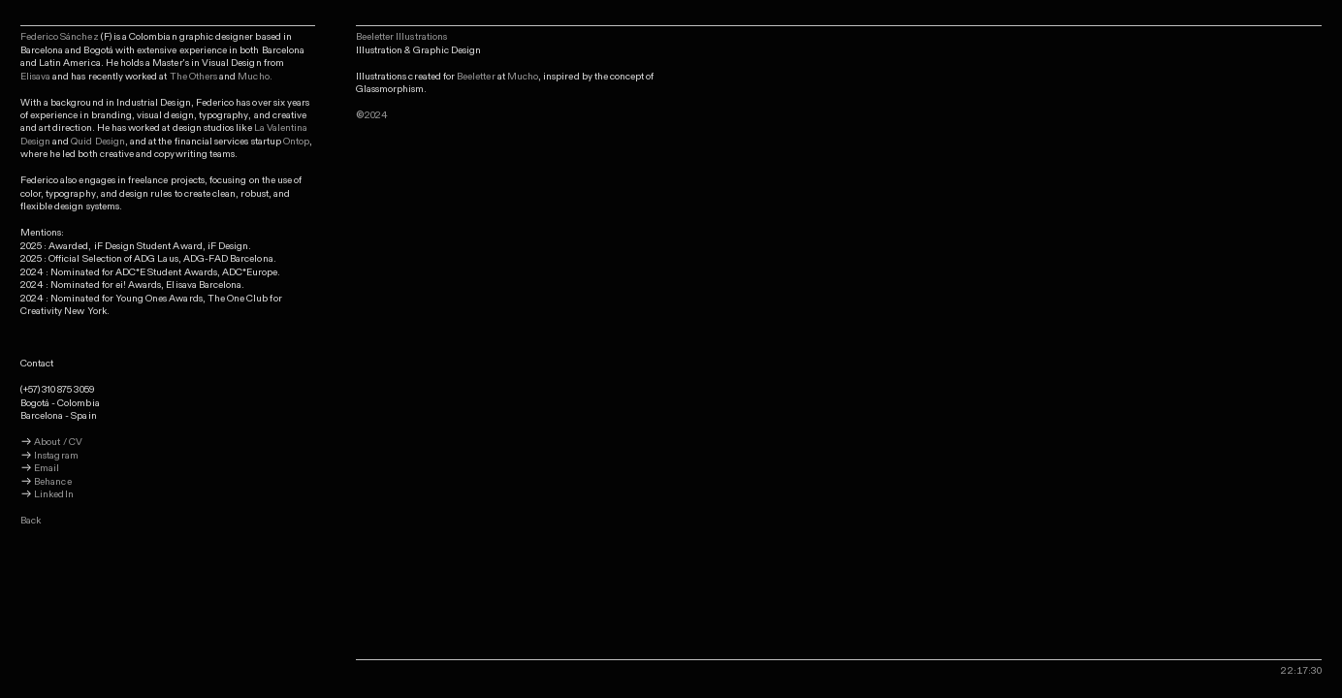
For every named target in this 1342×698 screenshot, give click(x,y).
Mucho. (255, 76)
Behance (52, 482)
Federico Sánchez (60, 37)
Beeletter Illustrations (401, 37)
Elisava (35, 76)
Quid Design (98, 141)
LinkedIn (53, 494)
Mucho (522, 76)
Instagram (56, 455)
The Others (194, 76)
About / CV (58, 442)
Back (30, 520)
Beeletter (476, 76)
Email (45, 468)
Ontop (296, 141)
